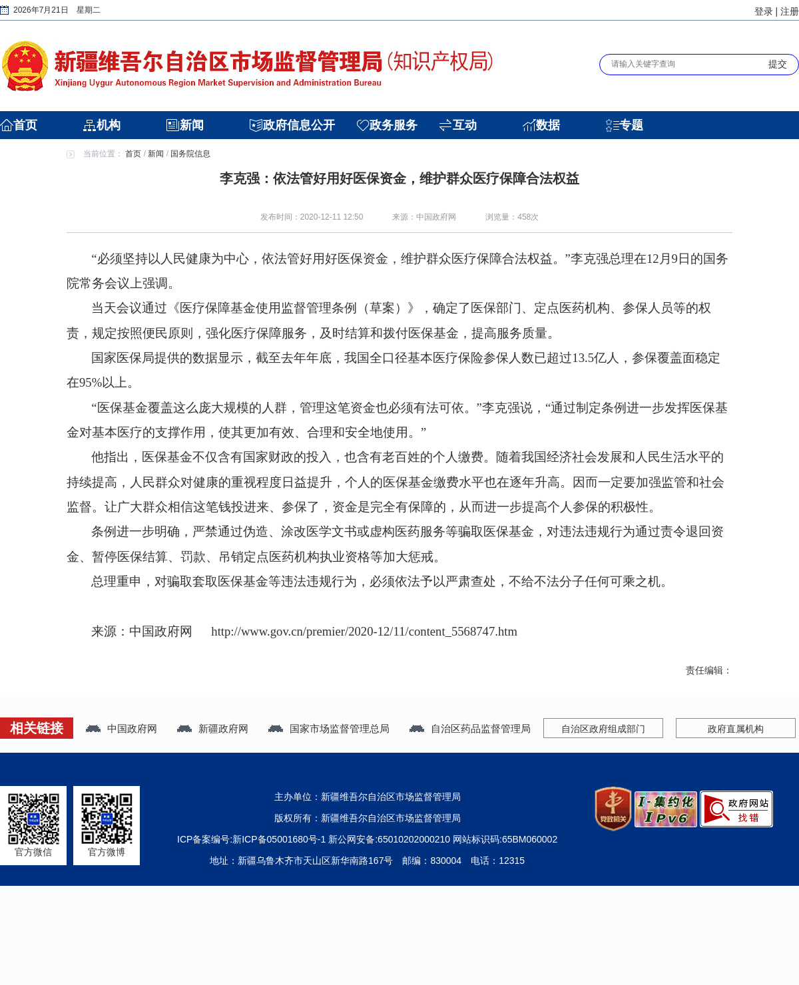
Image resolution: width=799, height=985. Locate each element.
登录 (763, 11)
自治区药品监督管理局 (481, 728)
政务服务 (393, 125)
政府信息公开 (299, 125)
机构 (109, 125)
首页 (25, 125)
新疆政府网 (223, 728)
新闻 (192, 125)
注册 (789, 11)
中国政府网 (132, 728)
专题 (631, 125)
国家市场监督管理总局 (340, 728)
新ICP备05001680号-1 (279, 839)
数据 (548, 125)
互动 (465, 125)
